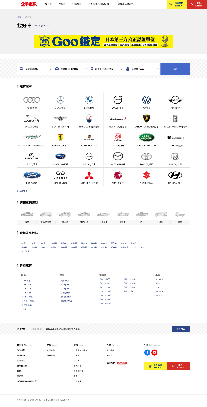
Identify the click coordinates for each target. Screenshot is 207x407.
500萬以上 (27, 304)
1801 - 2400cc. (107, 295)
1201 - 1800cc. (107, 291)
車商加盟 (117, 362)
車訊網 (20, 376)
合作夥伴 (111, 350)
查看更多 (22, 191)
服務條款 (21, 355)
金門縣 (94, 247)
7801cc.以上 (129, 291)
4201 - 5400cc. (131, 279)
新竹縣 (74, 243)
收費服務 (78, 381)
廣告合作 (111, 355)
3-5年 (158, 283)
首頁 (19, 17)
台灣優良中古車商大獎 (27, 381)
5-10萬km (65, 292)
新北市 (44, 243)
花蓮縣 (84, 247)
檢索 (175, 68)
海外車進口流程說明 (98, 3)
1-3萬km (65, 284)
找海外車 (77, 3)
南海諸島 (125, 247)
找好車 (48, 3)
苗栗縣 (94, 243)
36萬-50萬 (27, 292)
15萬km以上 (66, 300)
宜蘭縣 (54, 243)
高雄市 (54, 247)
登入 (197, 4)
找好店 (62, 3)
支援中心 (51, 350)
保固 (75, 376)
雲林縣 (34, 247)
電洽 (24, 308)
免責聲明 (21, 360)
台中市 (104, 243)
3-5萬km (65, 288)
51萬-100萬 (27, 296)
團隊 (19, 370)
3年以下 (159, 279)
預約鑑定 (176, 4)
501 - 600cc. (105, 283)
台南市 (44, 247)
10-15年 (159, 291)
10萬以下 (26, 280)
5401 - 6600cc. (131, 283)
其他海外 (25, 251)
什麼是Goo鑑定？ (124, 3)
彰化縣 (114, 243)
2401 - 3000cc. (107, 299)
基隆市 (24, 243)
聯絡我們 (51, 355)
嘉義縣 (24, 247)
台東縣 (74, 247)
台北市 (34, 243)
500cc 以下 (105, 279)
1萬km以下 (66, 280)
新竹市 (64, 243)
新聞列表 (181, 328)
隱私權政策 (22, 365)
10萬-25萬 (27, 284)
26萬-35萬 (27, 288)
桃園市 (84, 243)
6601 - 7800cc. (131, 287)
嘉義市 (134, 243)
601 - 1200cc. (106, 287)
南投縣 (124, 243)
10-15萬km (66, 296)
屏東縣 (64, 247)
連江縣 (104, 247)
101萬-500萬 (28, 300)
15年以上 (160, 295)
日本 (135, 247)
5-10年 (159, 287)
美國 (142, 247)
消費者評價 (78, 370)
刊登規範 (21, 350)
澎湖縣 (114, 247)
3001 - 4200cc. (107, 303)
